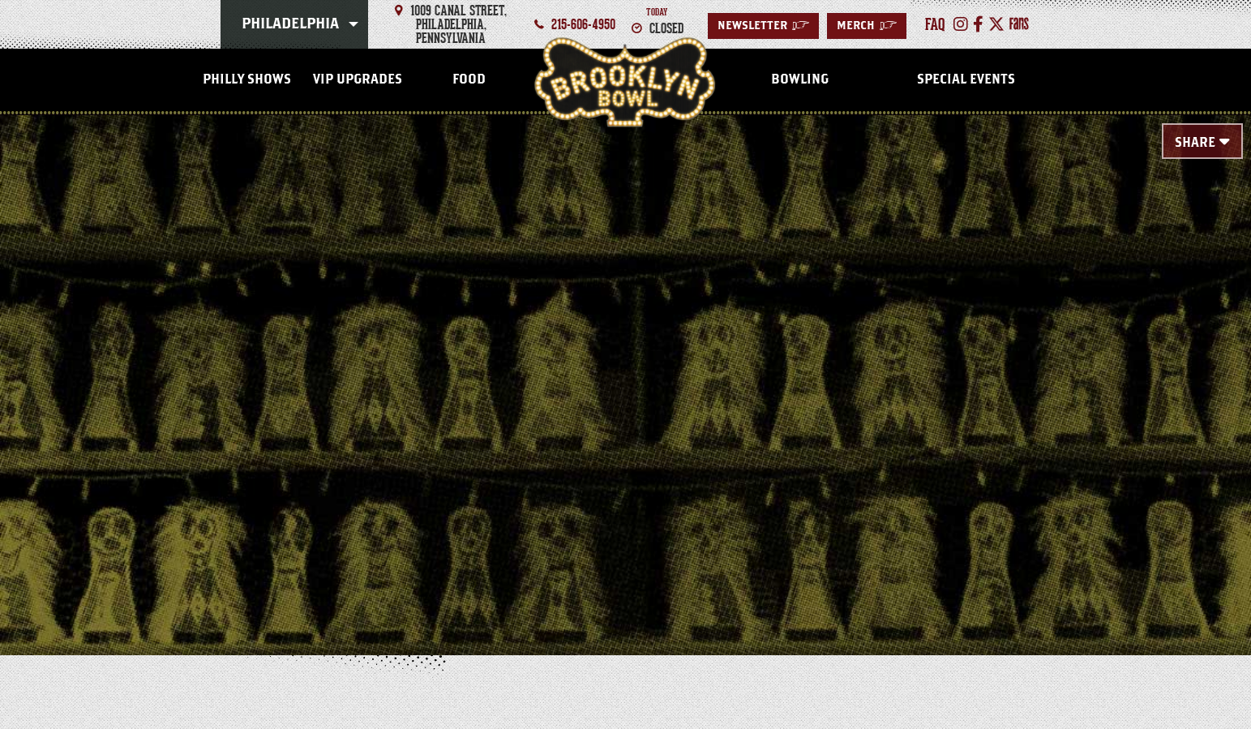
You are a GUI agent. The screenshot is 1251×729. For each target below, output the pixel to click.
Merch (867, 26)
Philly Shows (247, 79)
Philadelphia (290, 24)
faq (935, 24)
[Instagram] (960, 24)
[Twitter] (996, 24)
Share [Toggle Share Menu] (1195, 142)
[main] (625, 358)
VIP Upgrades (357, 79)
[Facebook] (978, 24)
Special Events (966, 79)
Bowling (800, 79)
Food (469, 79)
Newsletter (763, 26)
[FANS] (1019, 24)
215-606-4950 (583, 24)
